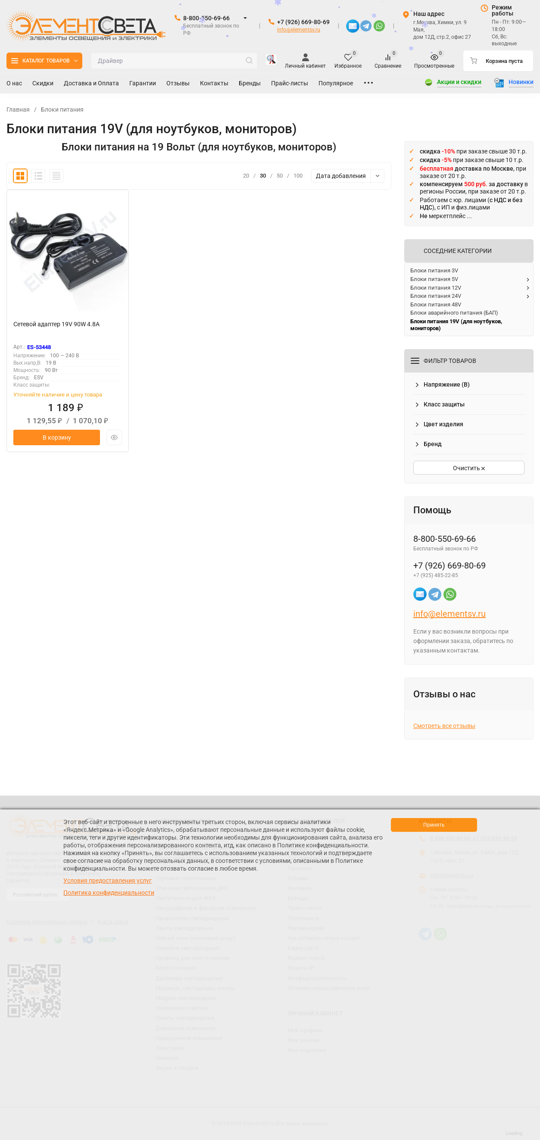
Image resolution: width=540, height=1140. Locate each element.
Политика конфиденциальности (108, 892)
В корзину (57, 437)
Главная (18, 109)
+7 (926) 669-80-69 (303, 22)
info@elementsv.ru (298, 30)
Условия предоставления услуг (107, 880)
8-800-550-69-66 (206, 18)
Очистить (469, 468)
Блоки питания (62, 109)
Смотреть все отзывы (444, 725)
